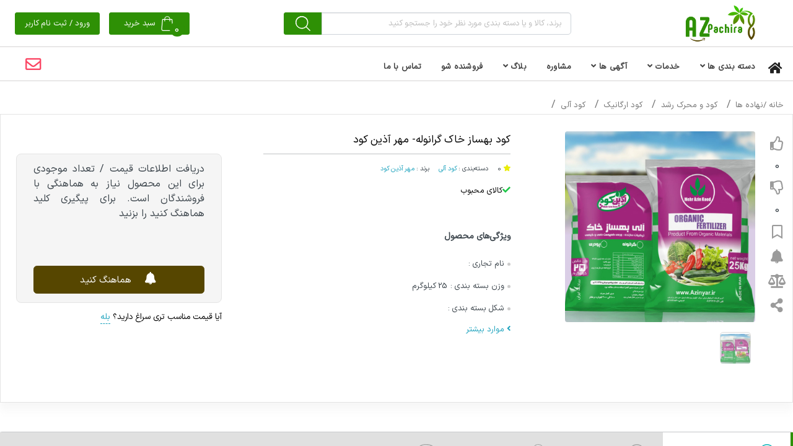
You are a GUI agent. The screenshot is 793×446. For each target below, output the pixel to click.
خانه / (773, 105)
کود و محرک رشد (689, 105)
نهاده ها (749, 105)
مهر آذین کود (397, 168)
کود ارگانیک (622, 105)
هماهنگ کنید (119, 279)
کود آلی (573, 105)
